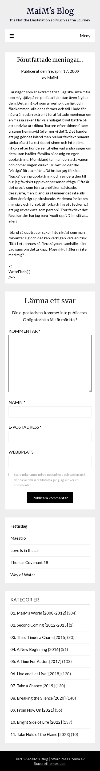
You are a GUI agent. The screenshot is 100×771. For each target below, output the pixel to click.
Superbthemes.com (50, 763)
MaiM (52, 77)
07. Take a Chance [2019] (32, 685)
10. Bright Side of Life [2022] (36, 722)
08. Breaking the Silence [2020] (38, 698)
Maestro (18, 538)
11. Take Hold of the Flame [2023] (40, 734)
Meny (85, 35)
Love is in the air (24, 550)
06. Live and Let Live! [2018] (35, 673)
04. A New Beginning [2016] (35, 649)
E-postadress (25, 426)
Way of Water (22, 574)
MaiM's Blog (50, 11)
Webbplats (21, 451)
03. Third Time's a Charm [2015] (38, 637)
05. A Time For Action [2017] (35, 661)
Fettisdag (18, 526)
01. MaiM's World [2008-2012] (38, 613)
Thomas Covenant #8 (29, 562)
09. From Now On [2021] (32, 710)
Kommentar (24, 330)
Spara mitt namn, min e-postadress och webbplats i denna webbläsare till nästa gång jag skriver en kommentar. (49, 480)
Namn (17, 402)
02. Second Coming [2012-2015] (39, 625)
